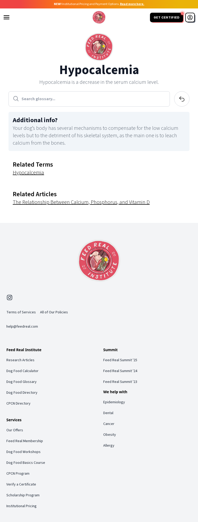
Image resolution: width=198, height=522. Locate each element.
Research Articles (20, 360)
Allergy (108, 445)
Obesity (109, 434)
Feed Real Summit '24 (120, 371)
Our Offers (14, 430)
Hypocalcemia (28, 172)
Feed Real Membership (24, 441)
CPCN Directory (18, 403)
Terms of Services (21, 312)
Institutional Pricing (21, 506)
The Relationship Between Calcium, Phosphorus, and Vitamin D (81, 202)
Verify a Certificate (21, 484)
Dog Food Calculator (22, 371)
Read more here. (132, 4)
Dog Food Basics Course (25, 462)
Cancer (108, 424)
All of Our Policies (54, 312)
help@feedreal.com (22, 326)
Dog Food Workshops (23, 452)
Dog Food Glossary (21, 381)
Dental (108, 413)
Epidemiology (114, 402)
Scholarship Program (23, 495)
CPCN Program (17, 473)
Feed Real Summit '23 (120, 381)
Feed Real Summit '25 (120, 360)
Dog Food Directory (21, 392)
